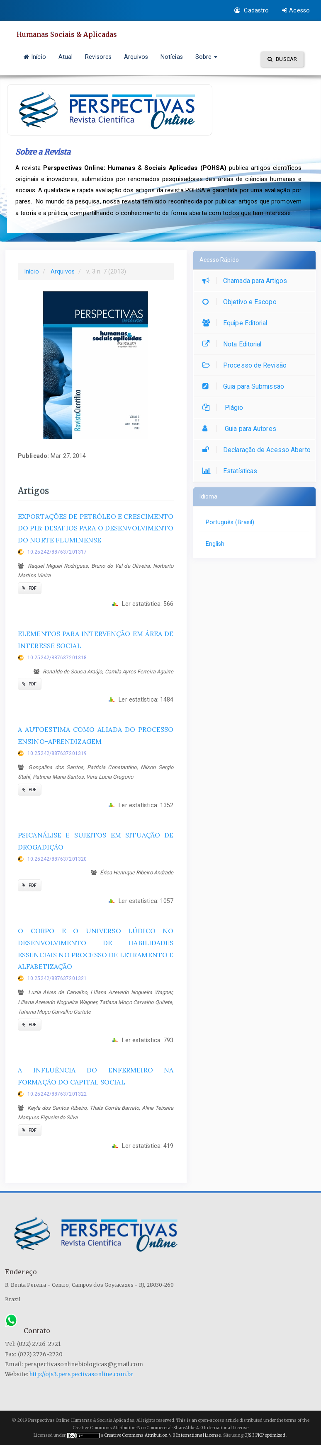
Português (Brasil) (230, 522)
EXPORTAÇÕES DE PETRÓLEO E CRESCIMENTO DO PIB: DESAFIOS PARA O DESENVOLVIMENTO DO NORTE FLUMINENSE (96, 528)
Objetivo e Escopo (242, 302)
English (215, 543)
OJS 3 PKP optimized (264, 1435)
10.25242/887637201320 (57, 859)
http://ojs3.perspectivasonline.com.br (81, 1374)
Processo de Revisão (247, 365)
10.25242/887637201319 (57, 753)
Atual (65, 56)
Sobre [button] (206, 56)
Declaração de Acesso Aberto (259, 450)
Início (35, 56)
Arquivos (136, 56)
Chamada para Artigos (247, 281)
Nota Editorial (234, 344)
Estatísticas (232, 471)
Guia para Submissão (245, 386)
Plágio (225, 407)
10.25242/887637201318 (57, 658)
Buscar (282, 59)
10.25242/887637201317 (57, 552)
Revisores (98, 56)
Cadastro (251, 10)
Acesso (296, 10)
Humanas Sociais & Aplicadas (67, 34)
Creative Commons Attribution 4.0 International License (162, 1435)
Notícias (171, 56)
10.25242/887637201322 (57, 1094)
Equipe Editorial (237, 323)
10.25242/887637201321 (57, 978)
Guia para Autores (241, 429)
